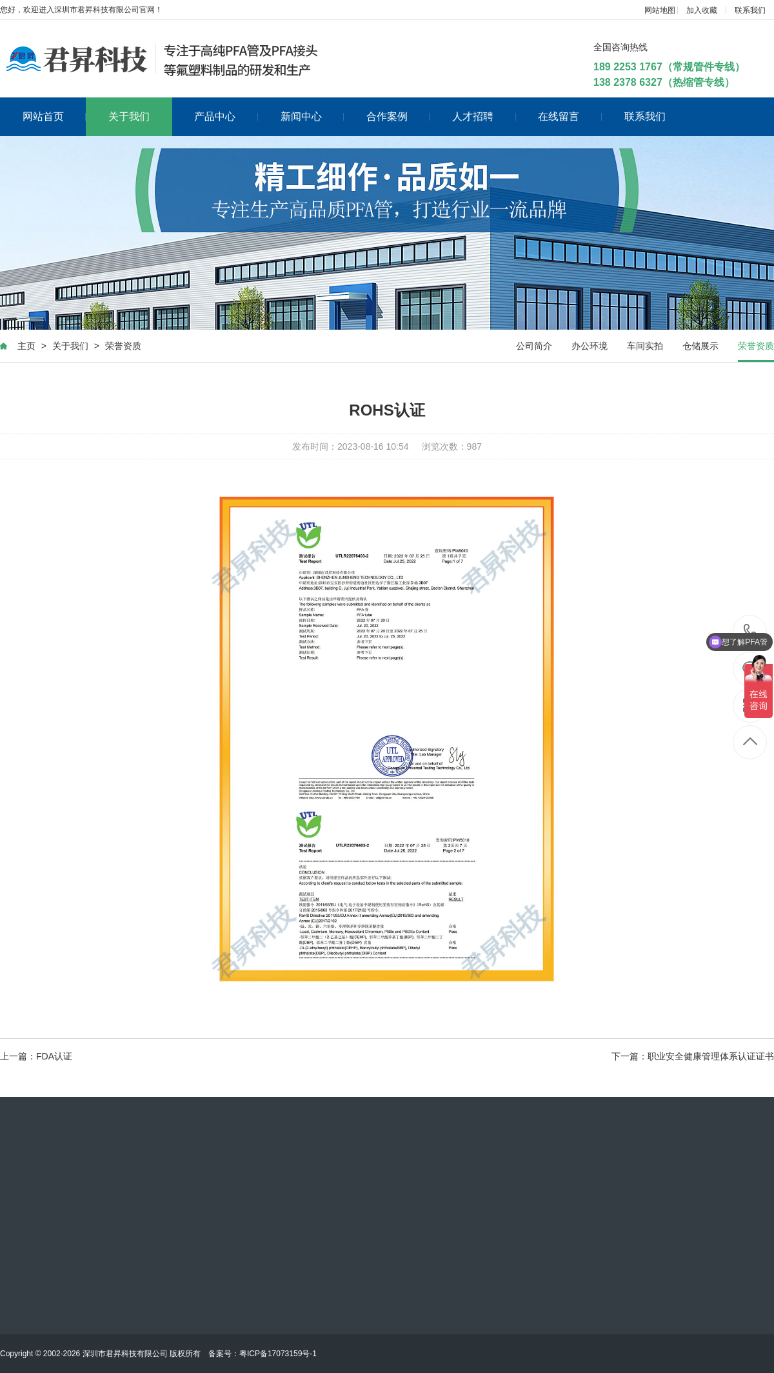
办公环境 (589, 346)
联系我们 (750, 10)
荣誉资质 (123, 346)
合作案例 (398, 116)
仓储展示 (700, 346)
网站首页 (54, 116)
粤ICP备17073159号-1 (278, 1353)
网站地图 (659, 10)
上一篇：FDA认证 (36, 1056)
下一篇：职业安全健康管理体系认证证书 (692, 1056)
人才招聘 (484, 116)
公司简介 (534, 346)
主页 (26, 346)
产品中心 (226, 116)
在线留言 (570, 116)
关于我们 (129, 116)
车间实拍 (645, 346)
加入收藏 (701, 10)
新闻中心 (312, 116)
